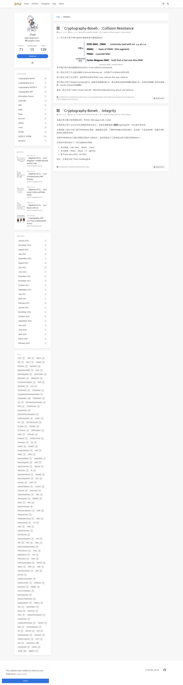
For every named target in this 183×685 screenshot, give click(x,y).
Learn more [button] (22, 674)
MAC (88, 167)
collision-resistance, (95, 97)
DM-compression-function (67, 99)
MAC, (85, 97)
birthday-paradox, (116, 97)
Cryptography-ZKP (34, 226)
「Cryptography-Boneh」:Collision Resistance (95, 28)
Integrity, (79, 97)
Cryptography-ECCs (34, 166)
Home (26, 4)
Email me (32, 56)
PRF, (77, 167)
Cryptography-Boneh (89, 32)
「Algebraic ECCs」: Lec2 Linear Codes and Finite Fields (37, 192)
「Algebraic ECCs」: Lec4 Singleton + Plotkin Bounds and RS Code (37, 160)
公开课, (61, 97)
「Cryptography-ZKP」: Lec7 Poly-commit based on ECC (36, 221)
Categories (45, 4)
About (61, 4)
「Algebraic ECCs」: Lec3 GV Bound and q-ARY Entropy (37, 176)
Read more (159, 98)
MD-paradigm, (129, 97)
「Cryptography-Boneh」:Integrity (86, 111)
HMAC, (106, 97)
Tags (54, 4)
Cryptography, (70, 97)
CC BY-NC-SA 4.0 (152, 670)
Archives (35, 4)
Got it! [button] (25, 681)
